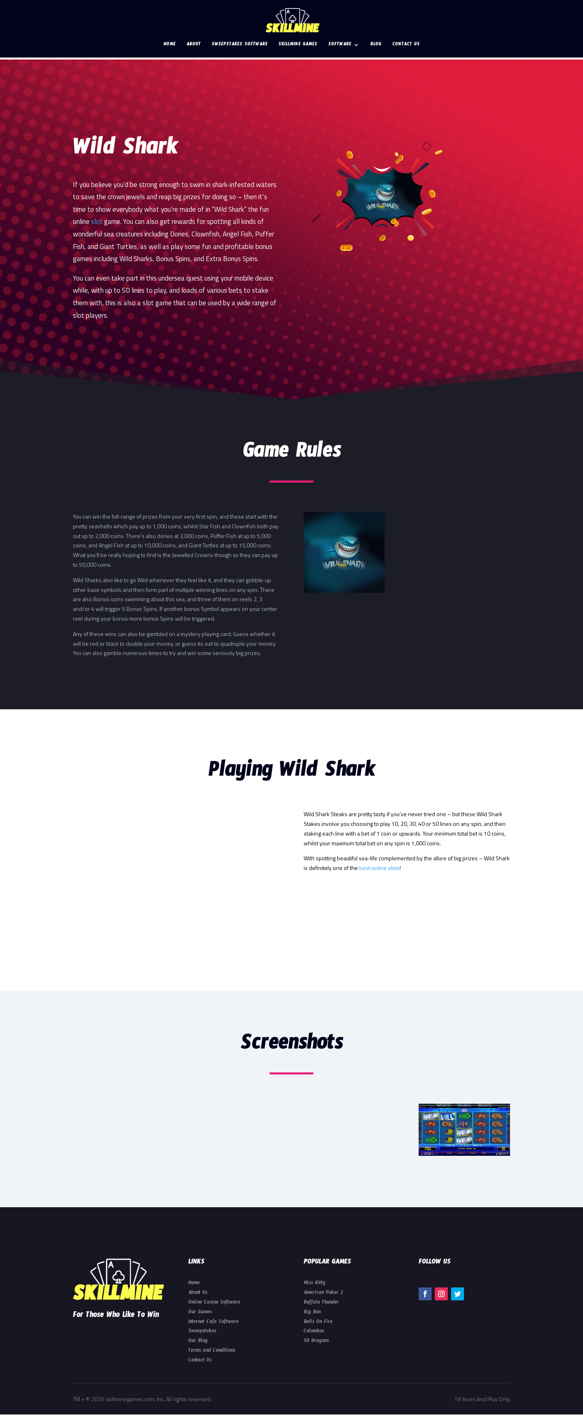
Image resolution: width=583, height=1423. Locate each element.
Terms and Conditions (211, 1351)
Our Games (200, 1312)
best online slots (379, 868)
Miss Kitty (315, 1283)
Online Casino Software (214, 1303)
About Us (197, 1293)
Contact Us (406, 45)
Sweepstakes (202, 1331)
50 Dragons (316, 1341)
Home (170, 45)
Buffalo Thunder (321, 1303)
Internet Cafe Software (213, 1322)
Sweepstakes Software (240, 45)
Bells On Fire (318, 1322)
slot (96, 221)
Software (339, 45)
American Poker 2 (323, 1293)
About (194, 45)
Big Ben (312, 1312)
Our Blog (198, 1341)
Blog (375, 45)
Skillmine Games (298, 45)
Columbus (314, 1331)
